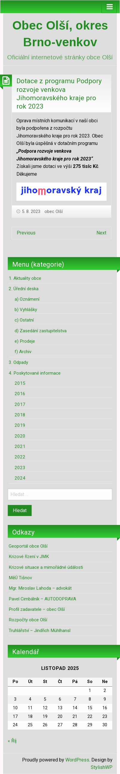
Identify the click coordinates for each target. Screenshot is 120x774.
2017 (20, 404)
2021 (20, 446)
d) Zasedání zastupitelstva (41, 330)
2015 (20, 383)
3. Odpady (18, 362)
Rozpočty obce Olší (28, 619)
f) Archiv (23, 351)
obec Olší (53, 211)
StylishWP (102, 767)
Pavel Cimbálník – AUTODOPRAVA (42, 599)
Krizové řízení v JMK (29, 556)
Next (101, 233)
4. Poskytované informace (35, 373)
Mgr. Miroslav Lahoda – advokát (40, 588)
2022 (20, 457)
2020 (20, 436)
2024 (20, 478)
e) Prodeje (25, 341)
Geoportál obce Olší (28, 546)
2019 (20, 425)
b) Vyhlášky (26, 309)
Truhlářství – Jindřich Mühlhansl (39, 630)
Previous (26, 233)
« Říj (12, 741)
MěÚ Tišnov (20, 577)
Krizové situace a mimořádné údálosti (46, 567)
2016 (20, 393)
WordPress (77, 760)
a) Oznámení (27, 299)
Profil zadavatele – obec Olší (37, 609)
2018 (20, 415)
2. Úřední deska (24, 288)
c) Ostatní (24, 320)
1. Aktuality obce (25, 278)
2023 (20, 467)
